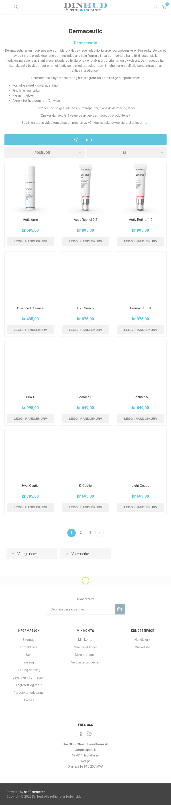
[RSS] (89, 733)
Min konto (85, 640)
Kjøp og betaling (28, 670)
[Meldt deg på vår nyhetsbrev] (80, 609)
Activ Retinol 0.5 (85, 220)
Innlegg (28, 662)
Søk (28, 655)
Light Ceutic (140, 486)
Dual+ (30, 397)
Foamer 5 (141, 397)
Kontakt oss (28, 647)
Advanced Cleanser (30, 308)
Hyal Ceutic (30, 486)
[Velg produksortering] (44, 152)
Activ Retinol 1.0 (140, 220)
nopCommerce (34, 792)
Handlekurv (142, 640)
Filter (86, 140)
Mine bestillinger (85, 647)
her (146, 123)
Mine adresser (85, 655)
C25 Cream (85, 308)
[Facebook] (81, 733)
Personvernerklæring (29, 693)
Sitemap (28, 640)
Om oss (28, 700)
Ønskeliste (142, 647)
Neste (99, 533)
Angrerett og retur (28, 685)
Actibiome (30, 220)
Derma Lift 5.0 (140, 308)
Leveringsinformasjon (29, 677)
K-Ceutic (85, 486)
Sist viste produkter (85, 662)
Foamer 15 (85, 397)
